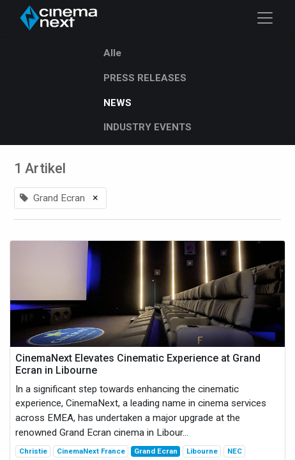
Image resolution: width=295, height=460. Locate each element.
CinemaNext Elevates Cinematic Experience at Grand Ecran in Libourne (138, 364)
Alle (112, 53)
